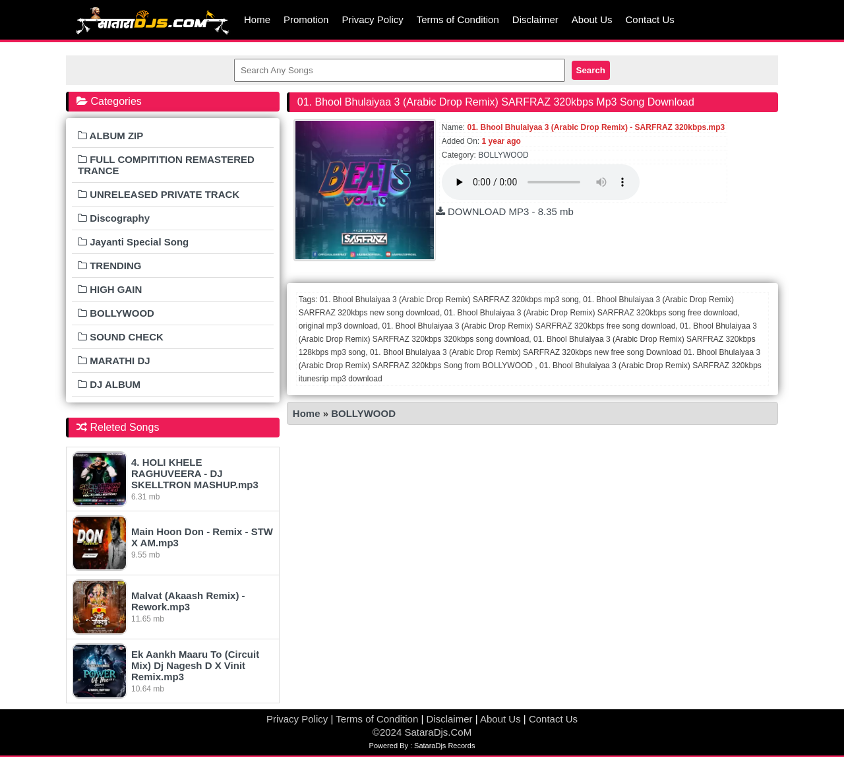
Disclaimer (535, 19)
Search (590, 70)
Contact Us (650, 19)
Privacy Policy (372, 19)
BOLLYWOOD (503, 155)
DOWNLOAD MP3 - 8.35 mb (505, 211)
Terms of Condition (458, 19)
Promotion (306, 19)
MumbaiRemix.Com (151, 20)
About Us (592, 19)
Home (257, 19)
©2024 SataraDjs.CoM (422, 732)
